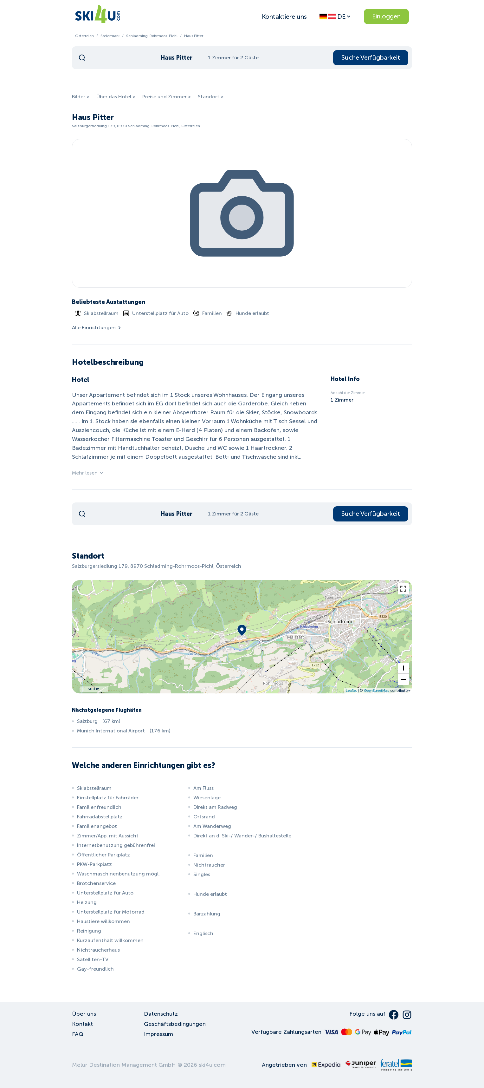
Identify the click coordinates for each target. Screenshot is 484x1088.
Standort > (210, 96)
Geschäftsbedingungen (175, 1024)
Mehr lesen (88, 472)
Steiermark (109, 36)
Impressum (158, 1034)
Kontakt (82, 1024)
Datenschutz (161, 1014)
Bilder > (80, 96)
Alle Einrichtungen (97, 327)
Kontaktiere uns (284, 16)
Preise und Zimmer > (166, 96)
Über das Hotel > (115, 96)
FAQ (77, 1034)
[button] (403, 668)
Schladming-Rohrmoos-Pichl (151, 36)
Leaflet (351, 690)
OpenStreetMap (376, 690)
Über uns (84, 1014)
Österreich (84, 36)
